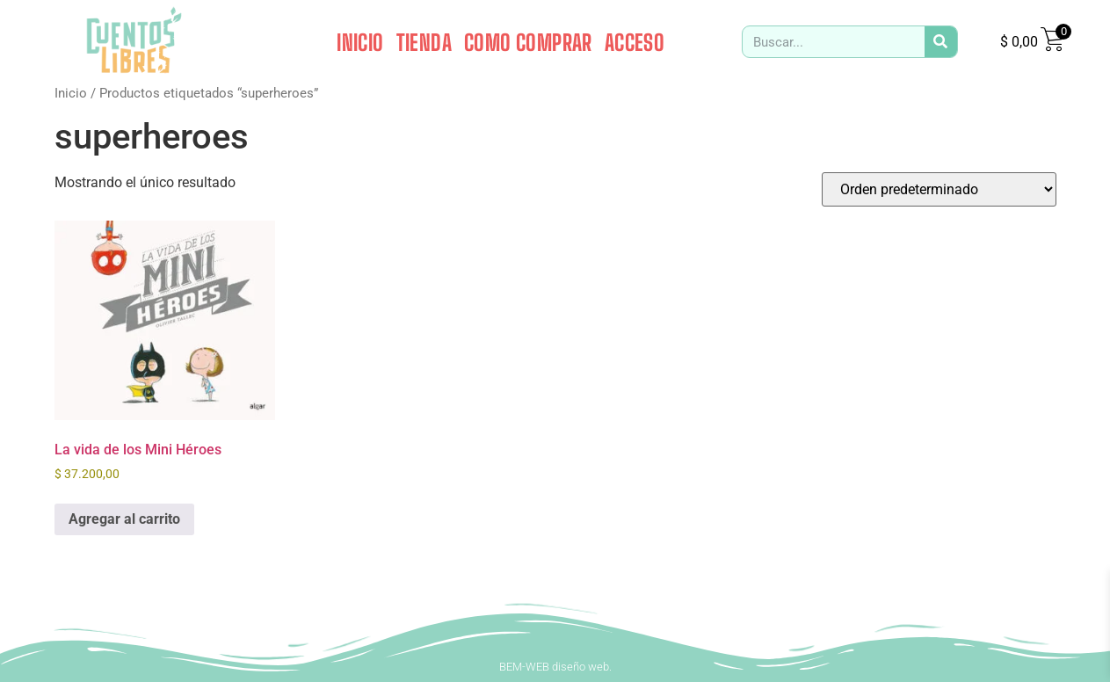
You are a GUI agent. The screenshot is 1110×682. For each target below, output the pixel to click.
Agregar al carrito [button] (124, 519)
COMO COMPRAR (528, 42)
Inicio (70, 93)
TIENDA (424, 42)
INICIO (360, 42)
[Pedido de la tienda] (939, 189)
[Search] (941, 41)
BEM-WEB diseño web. (555, 666)
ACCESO (634, 42)
